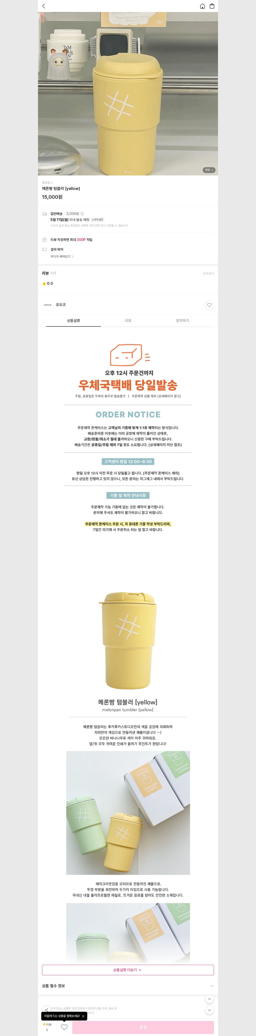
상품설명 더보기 (127, 970)
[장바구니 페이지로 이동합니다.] (212, 6)
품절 (143, 1027)
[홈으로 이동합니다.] (203, 6)
